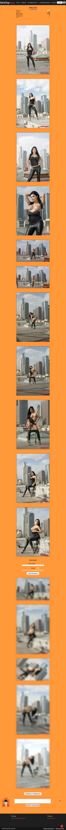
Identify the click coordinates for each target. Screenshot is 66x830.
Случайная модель (44, 2)
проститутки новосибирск (18, 818)
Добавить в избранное (33, 794)
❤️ (59, 800)
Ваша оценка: (32, 563)
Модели (23, 2)
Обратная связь (60, 828)
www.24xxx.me (51, 818)
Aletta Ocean (34, 9)
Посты (18, 2)
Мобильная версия (48, 828)
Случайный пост (33, 2)
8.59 (48, 10)
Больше (54, 2)
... (49, 17)
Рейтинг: (33, 568)
